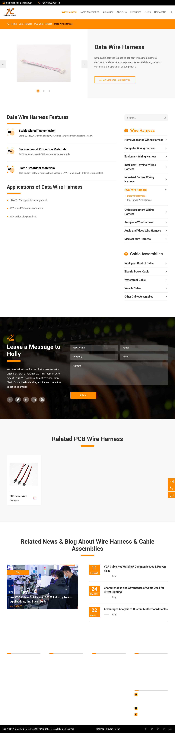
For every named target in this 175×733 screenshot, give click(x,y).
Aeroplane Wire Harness (138, 222)
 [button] (3, 64)
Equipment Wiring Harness (140, 156)
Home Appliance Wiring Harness (143, 139)
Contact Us (160, 12)
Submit (83, 395)
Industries (108, 12)
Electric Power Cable (136, 271)
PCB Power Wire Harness (139, 200)
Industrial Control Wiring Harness (139, 179)
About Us (122, 12)
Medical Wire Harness (137, 239)
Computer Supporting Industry (107, 668)
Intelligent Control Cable (139, 263)
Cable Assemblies (89, 12)
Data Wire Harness (63, 24)
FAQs (137, 663)
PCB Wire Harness (43, 24)
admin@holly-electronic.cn (17, 3)
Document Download (145, 658)
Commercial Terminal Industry (107, 693)
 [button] (84, 64)
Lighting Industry (100, 688)
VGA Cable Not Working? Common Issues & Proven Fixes (135, 568)
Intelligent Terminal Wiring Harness (140, 167)
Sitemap (100, 729)
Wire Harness (69, 12)
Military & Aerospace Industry (106, 673)
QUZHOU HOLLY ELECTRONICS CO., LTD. (35, 729)
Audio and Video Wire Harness (142, 230)
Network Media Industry (103, 683)
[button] (38, 91)
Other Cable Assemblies (138, 296)
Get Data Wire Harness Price (114, 80)
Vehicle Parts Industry (102, 678)
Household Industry (101, 658)
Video (137, 668)
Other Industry (99, 703)
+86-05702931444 (49, 3)
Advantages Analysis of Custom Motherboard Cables (136, 609)
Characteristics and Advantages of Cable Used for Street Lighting (134, 590)
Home (14, 24)
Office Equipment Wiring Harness (139, 212)
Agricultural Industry (102, 698)
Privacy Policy (113, 729)
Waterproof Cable (135, 280)
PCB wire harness (39, 173)
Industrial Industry (101, 663)
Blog (137, 678)
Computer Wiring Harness (139, 148)
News (148, 12)
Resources (135, 12)
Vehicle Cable (132, 288)
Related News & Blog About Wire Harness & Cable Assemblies (87, 545)
